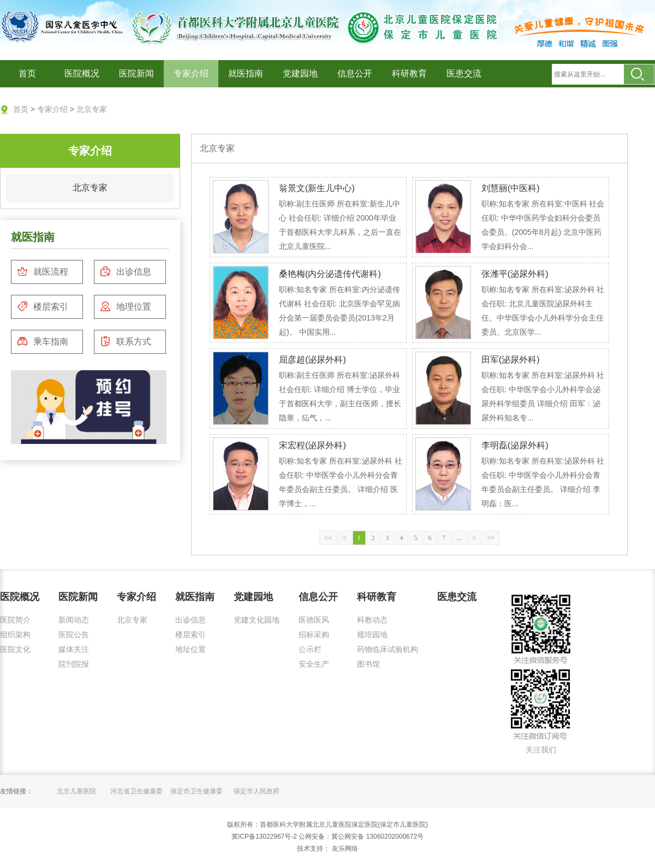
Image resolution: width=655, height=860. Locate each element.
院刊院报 (73, 664)
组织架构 (15, 634)
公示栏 (310, 649)
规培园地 (372, 634)
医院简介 (15, 619)
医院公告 (73, 634)
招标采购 (314, 634)
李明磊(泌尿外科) (515, 445)
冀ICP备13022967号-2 (264, 836)
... (459, 538)
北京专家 (91, 109)
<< (328, 538)
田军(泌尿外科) (510, 359)
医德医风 (314, 619)
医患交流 (463, 73)
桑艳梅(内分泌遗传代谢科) (330, 273)
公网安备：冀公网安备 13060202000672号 (361, 836)
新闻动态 (73, 619)
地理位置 (125, 306)
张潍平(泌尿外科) (515, 273)
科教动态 (372, 619)
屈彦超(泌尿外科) (312, 359)
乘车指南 (42, 341)
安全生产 (314, 664)
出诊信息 (125, 271)
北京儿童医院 (76, 791)
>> (491, 538)
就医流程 (42, 271)
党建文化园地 (256, 619)
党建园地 (300, 73)
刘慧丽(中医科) (510, 188)
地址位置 (190, 649)
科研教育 (409, 73)
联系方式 (125, 341)
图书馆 (368, 664)
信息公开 (354, 73)
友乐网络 (344, 848)
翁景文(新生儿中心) (317, 188)
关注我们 (541, 749)
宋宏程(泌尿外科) (312, 445)
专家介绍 (191, 73)
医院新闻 (136, 73)
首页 (27, 73)
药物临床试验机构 (387, 649)
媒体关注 (73, 649)
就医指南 (245, 73)
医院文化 (15, 649)
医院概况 (81, 73)
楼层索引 (42, 306)
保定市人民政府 (256, 791)
